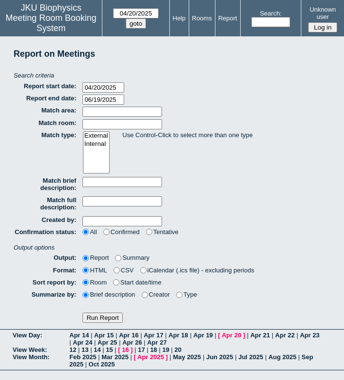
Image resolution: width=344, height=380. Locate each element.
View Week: (30, 349)
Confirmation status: (45, 232)
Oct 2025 (102, 364)
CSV (124, 270)
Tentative (162, 232)
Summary (132, 257)
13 (85, 349)
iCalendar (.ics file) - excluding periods (197, 270)
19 (165, 349)
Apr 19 (203, 335)
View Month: (31, 357)
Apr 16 (128, 335)
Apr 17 (153, 335)
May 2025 (187, 357)
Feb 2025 (83, 357)
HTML (94, 270)
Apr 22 (285, 335)
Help (179, 18)
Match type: (58, 135)
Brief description (108, 294)
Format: (64, 270)
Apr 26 (132, 342)
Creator (156, 294)
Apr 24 (82, 342)
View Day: (27, 335)
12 (72, 349)
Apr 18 (178, 335)
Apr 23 (309, 335)
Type (186, 294)
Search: (271, 13)
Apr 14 (79, 335)
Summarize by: (54, 294)
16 (125, 349)
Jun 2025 (219, 357)
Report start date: (50, 86)
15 (109, 349)
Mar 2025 (115, 357)
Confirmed (121, 232)
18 (153, 349)
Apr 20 (231, 335)
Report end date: (51, 98)
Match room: (57, 123)
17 (141, 349)
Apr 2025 (150, 357)
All (89, 232)
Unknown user (323, 13)
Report (227, 18)
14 (97, 349)
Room (94, 282)
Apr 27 (156, 342)
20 (178, 349)
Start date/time (137, 282)
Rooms (202, 18)
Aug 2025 (282, 357)
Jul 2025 (250, 357)
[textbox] (122, 112)
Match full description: (58, 203)
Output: (64, 257)
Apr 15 (104, 335)
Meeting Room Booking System (51, 23)
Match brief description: (58, 184)
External (96, 136)
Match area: (58, 110)
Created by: (59, 219)
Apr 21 (260, 335)
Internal (96, 144)
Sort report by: (54, 282)
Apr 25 (107, 342)
